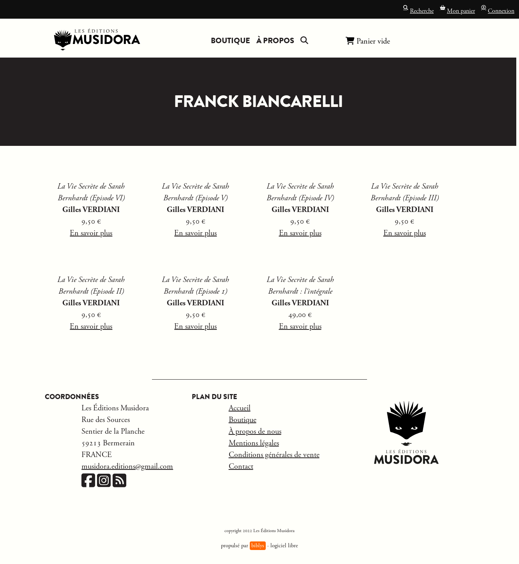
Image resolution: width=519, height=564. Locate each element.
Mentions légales (254, 443)
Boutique (230, 40)
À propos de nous (255, 431)
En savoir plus (91, 233)
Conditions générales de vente (274, 455)
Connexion (497, 10)
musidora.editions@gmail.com (127, 466)
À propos (275, 40)
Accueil (240, 408)
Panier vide (368, 41)
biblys (257, 545)
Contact (241, 466)
